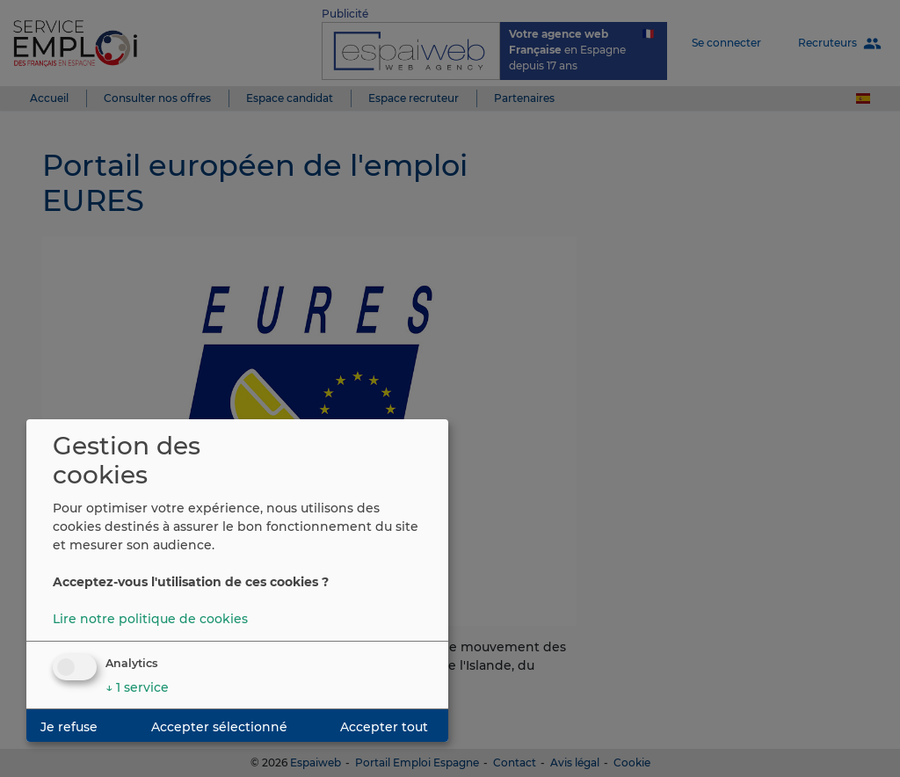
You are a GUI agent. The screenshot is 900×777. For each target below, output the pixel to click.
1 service (137, 687)
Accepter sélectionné (219, 727)
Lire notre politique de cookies (150, 619)
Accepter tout (384, 727)
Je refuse (69, 727)
